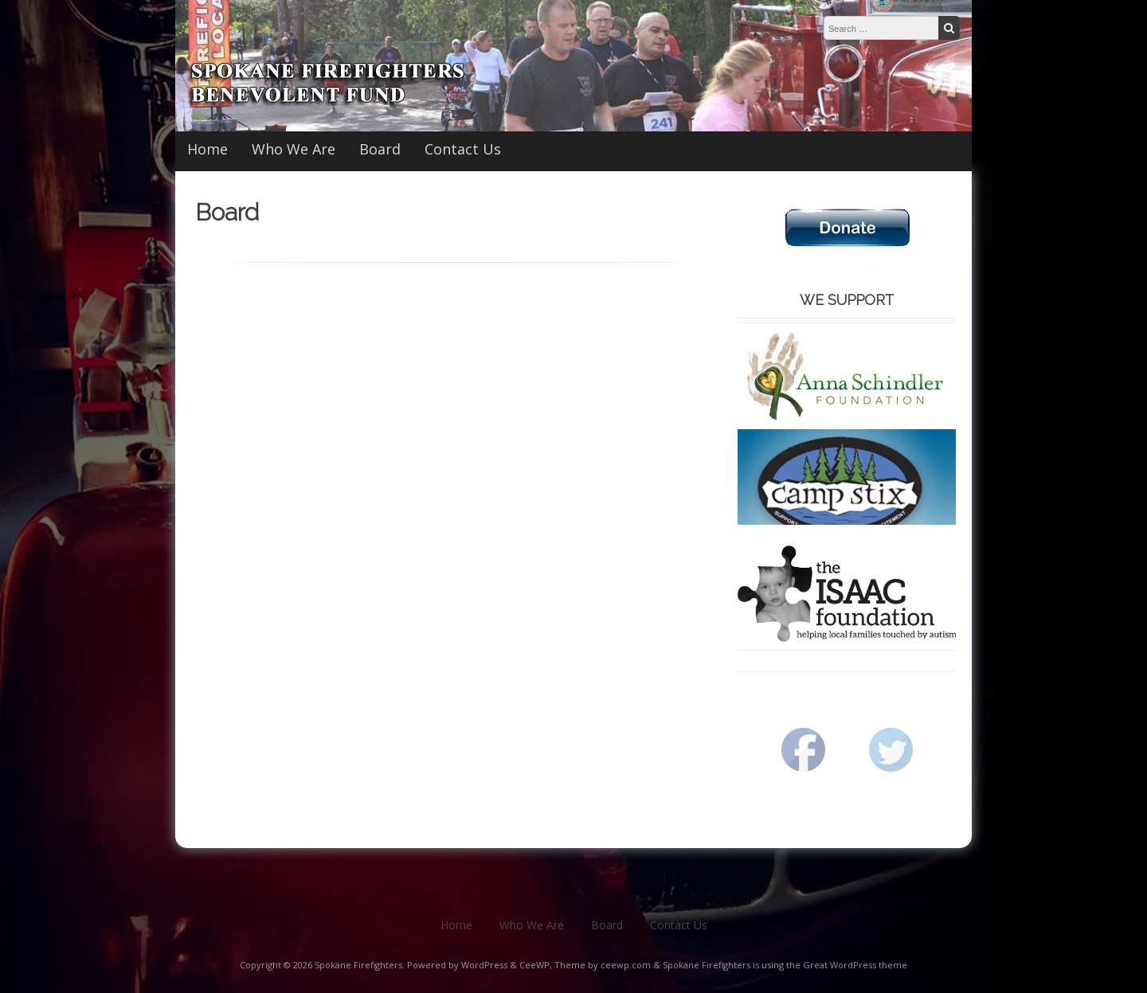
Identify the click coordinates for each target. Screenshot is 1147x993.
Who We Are (293, 148)
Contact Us (463, 148)
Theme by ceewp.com (602, 965)
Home (207, 148)
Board (380, 148)
